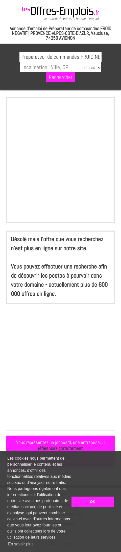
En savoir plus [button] (21, 544)
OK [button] (92, 502)
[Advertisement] (60, 160)
